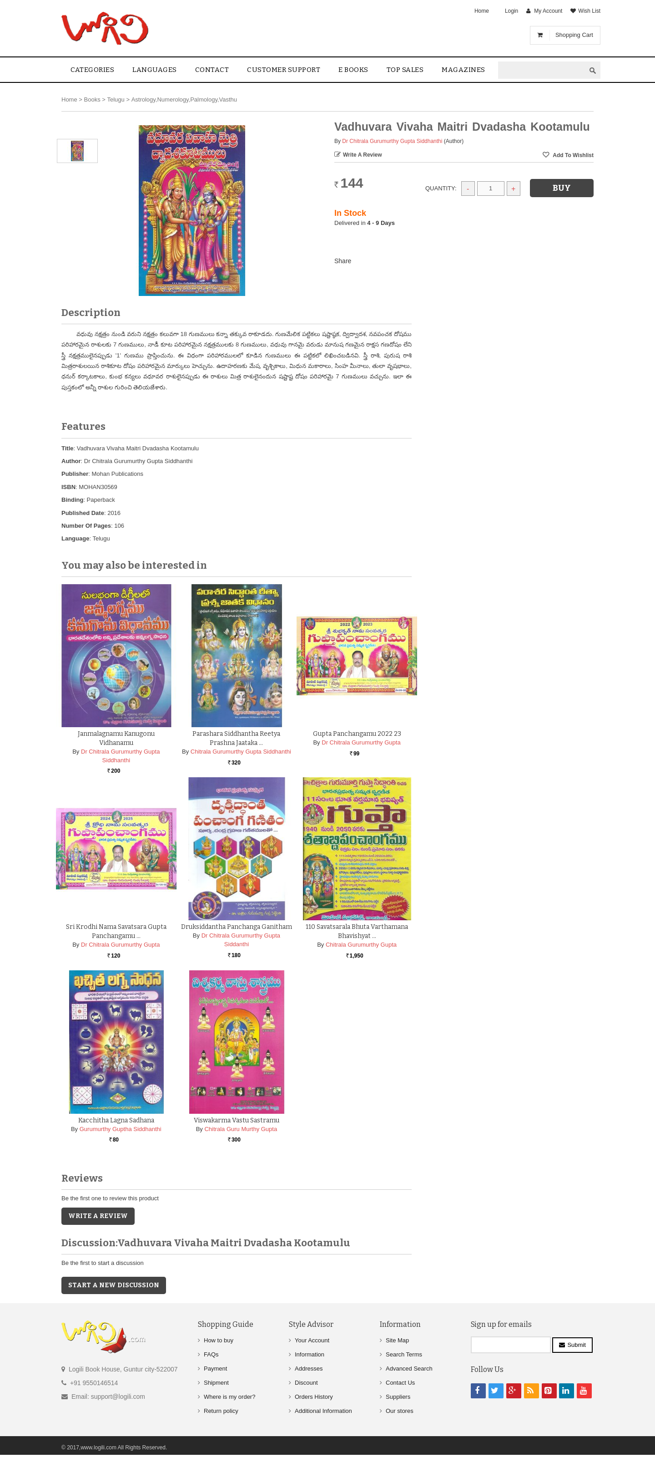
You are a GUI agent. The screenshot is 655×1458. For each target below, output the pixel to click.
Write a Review (362, 155)
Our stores (399, 1410)
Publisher (74, 473)
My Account (548, 11)
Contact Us (400, 1382)
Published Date (82, 513)
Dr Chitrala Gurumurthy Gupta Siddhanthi (392, 141)
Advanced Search (409, 1368)
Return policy (221, 1410)
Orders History (314, 1396)
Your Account (312, 1340)
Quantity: (441, 188)
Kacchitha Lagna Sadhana (116, 1120)
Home (481, 11)
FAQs (211, 1354)
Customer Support (283, 70)
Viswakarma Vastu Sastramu (236, 1120)
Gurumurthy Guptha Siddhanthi (120, 1129)
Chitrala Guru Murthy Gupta (240, 1129)
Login (511, 11)
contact (212, 70)
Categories (92, 70)
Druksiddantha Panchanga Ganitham (236, 927)
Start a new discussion (113, 1285)
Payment (215, 1368)
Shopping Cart (574, 34)
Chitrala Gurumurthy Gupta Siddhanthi (241, 751)
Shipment (216, 1382)
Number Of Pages (86, 525)
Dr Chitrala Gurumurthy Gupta (361, 742)
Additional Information (323, 1410)
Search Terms (404, 1354)
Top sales (405, 70)
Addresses (308, 1368)
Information (309, 1354)
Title (67, 448)
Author (71, 461)
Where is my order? (229, 1396)
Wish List (589, 11)
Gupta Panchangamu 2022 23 (357, 734)
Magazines (463, 70)
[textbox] (541, 70)
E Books (353, 70)
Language (75, 538)
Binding (72, 499)
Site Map (397, 1340)
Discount (306, 1382)
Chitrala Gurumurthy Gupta (361, 944)
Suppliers (398, 1396)
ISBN (68, 487)
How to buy (218, 1340)
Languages (154, 70)
